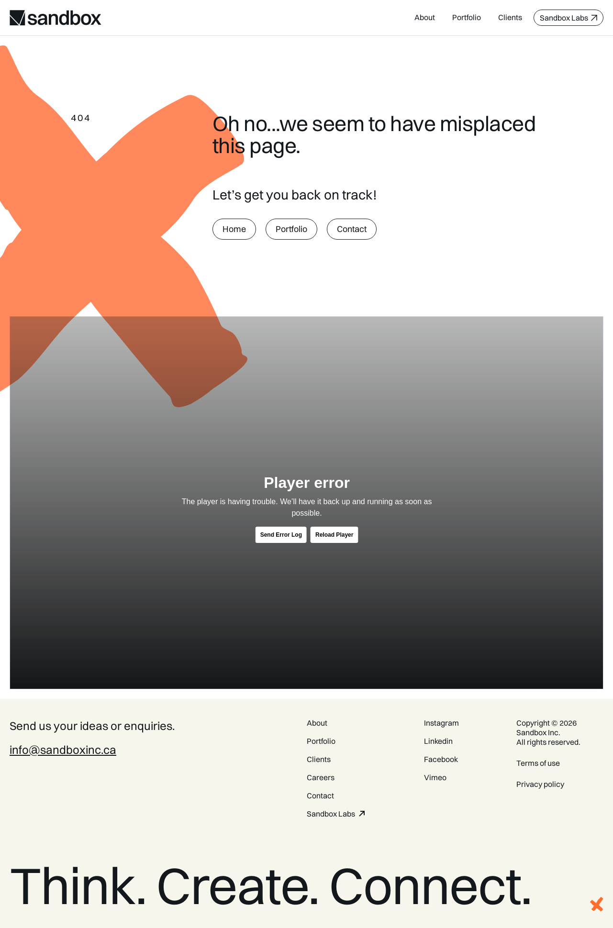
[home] (55, 17)
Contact (320, 795)
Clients (510, 17)
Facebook (441, 759)
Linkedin (438, 741)
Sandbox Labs (331, 813)
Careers (320, 777)
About (424, 17)
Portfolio (466, 17)
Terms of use (538, 763)
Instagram (441, 723)
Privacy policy (540, 784)
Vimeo (435, 777)
